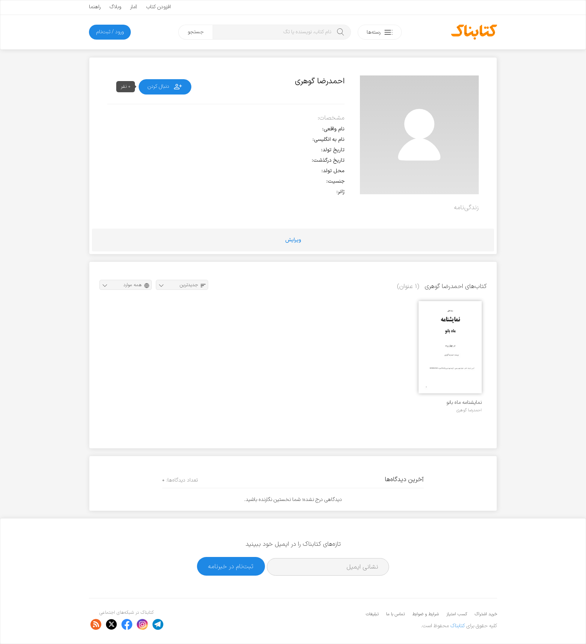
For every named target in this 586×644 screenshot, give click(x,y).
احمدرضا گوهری (469, 410)
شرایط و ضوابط (425, 614)
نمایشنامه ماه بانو (464, 402)
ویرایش (293, 240)
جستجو (196, 32)
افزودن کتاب (158, 7)
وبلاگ (115, 7)
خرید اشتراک (486, 614)
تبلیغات (372, 614)
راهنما (95, 7)
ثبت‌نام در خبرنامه (230, 566)
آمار (133, 7)
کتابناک (457, 626)
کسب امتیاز (456, 614)
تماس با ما (395, 614)
